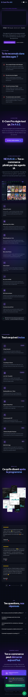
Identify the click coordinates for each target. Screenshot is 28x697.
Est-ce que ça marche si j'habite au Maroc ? (14, 613)
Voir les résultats (20, 42)
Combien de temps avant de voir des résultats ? (14, 618)
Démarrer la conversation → (15, 685)
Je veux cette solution (14, 140)
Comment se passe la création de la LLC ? (14, 629)
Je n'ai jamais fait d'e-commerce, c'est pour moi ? (14, 623)
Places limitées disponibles (12, 8)
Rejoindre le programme (10, 42)
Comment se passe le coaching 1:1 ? (14, 633)
